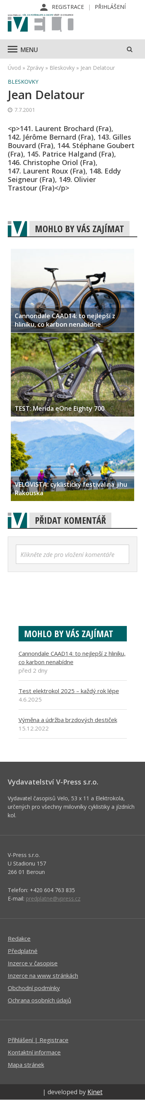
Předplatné (23, 951)
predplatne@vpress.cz (53, 898)
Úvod (14, 67)
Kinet (94, 1092)
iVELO (40, 23)
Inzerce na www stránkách (43, 975)
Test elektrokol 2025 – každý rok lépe (69, 691)
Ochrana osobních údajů (39, 1000)
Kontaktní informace (34, 1052)
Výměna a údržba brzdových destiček (68, 720)
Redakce (19, 938)
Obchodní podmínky (34, 988)
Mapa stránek (26, 1064)
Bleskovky (62, 67)
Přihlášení (110, 6)
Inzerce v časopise (33, 963)
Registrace (68, 6)
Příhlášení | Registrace (38, 1040)
